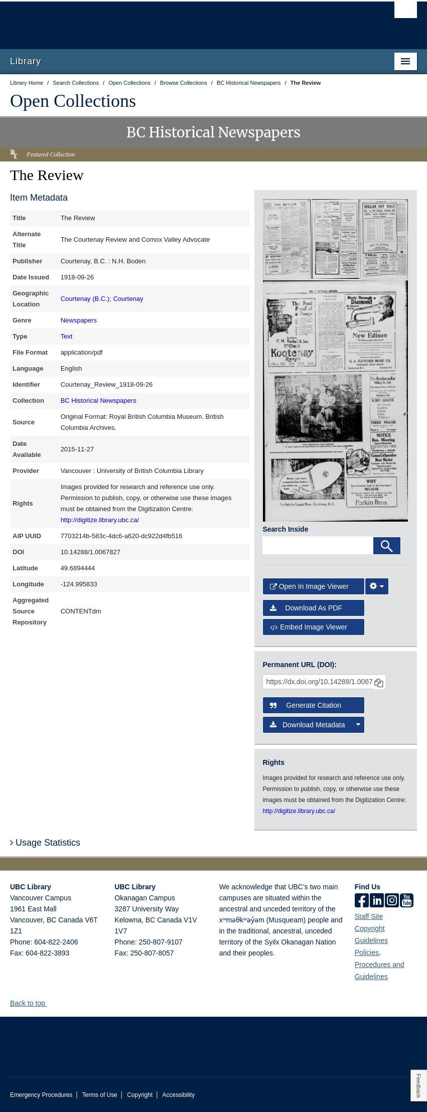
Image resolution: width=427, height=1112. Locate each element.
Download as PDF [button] (306, 608)
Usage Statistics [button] (45, 843)
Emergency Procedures (41, 1094)
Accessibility (178, 1094)
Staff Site (369, 916)
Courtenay (128, 298)
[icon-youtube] (406, 901)
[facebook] (362, 901)
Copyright (140, 1094)
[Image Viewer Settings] (377, 586)
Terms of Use (99, 1094)
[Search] (387, 546)
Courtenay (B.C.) (85, 298)
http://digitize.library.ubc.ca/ (100, 520)
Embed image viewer (308, 627)
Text (67, 336)
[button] (51, 1003)
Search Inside (285, 529)
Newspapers (79, 320)
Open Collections (73, 101)
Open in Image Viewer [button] (309, 586)
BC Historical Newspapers (98, 400)
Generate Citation (305, 705)
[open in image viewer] (287, 239)
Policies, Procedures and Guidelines (379, 964)
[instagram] (392, 901)
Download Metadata (315, 725)
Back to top (32, 1003)
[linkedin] (377, 901)
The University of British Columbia (183, 21)
